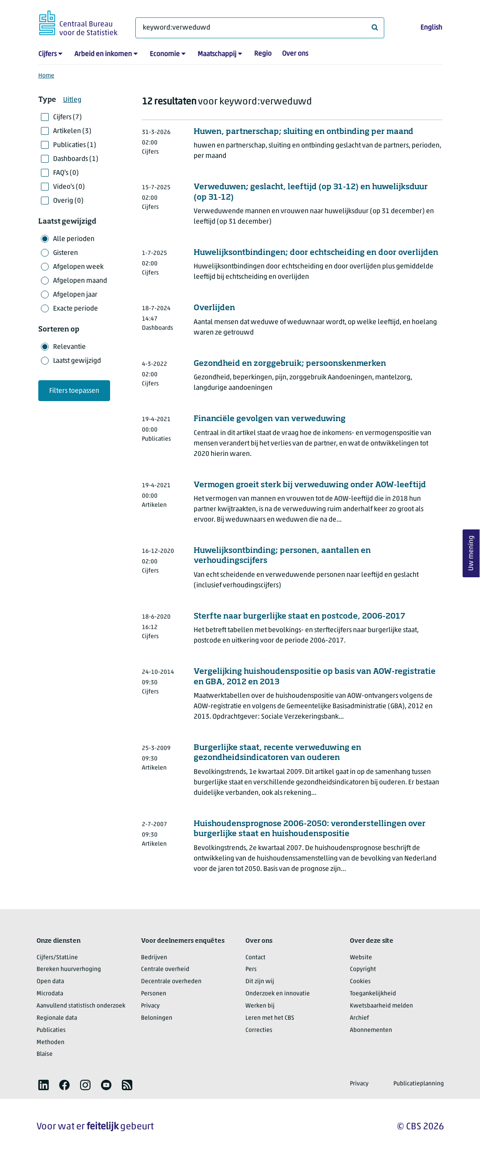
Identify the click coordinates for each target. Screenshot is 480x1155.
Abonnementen (371, 1030)
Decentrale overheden (171, 981)
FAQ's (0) (66, 173)
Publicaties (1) (74, 145)
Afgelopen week (78, 267)
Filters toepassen (74, 391)
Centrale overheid (165, 969)
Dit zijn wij (259, 981)
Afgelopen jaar (75, 294)
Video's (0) (69, 187)
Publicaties (51, 1030)
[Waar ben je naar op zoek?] (259, 27)
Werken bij (260, 1006)
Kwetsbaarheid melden (381, 1006)
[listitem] (43, 1085)
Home (46, 76)
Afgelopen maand (80, 281)
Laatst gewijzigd (77, 361)
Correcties (258, 1030)
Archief (359, 1018)
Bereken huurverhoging (69, 969)
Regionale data (57, 1018)
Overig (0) (68, 201)
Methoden (50, 1042)
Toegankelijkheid (373, 994)
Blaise (45, 1054)
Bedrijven (154, 958)
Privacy (150, 1006)
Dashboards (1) (75, 159)
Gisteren (65, 253)
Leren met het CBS (269, 1018)
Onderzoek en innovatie (277, 994)
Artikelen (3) (72, 131)
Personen (153, 994)
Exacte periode (75, 308)
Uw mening (471, 553)
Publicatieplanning (418, 1084)
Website (361, 958)
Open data (50, 981)
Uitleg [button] (72, 100)
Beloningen (156, 1018)
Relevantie (69, 347)
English (431, 27)
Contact (255, 958)
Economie (165, 54)
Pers (251, 969)
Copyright (363, 969)
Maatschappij (217, 54)
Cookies (360, 981)
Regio (263, 53)
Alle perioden (73, 239)
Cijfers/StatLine (57, 958)
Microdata (50, 994)
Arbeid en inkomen (103, 54)
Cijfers (47, 54)
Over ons (295, 53)
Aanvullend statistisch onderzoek (81, 1006)
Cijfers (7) (67, 117)
